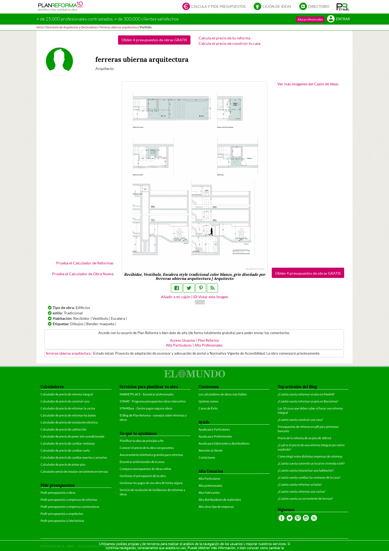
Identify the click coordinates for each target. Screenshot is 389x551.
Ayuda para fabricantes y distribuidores (224, 443)
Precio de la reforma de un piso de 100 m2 (304, 438)
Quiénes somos (209, 401)
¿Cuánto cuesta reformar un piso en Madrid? (306, 394)
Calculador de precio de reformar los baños (68, 415)
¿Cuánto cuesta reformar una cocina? (301, 491)
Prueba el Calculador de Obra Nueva (82, 273)
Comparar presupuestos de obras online (145, 469)
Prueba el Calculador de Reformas (84, 263)
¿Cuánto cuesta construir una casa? (300, 419)
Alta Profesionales (208, 345)
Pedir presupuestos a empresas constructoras (70, 506)
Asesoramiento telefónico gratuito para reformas (151, 454)
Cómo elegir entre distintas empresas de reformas (310, 456)
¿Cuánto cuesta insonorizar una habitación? (306, 470)
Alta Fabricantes (209, 492)
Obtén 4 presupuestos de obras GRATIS (154, 40)
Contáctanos (207, 457)
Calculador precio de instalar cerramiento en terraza (74, 471)
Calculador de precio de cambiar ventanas (68, 443)
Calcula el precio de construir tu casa (229, 43)
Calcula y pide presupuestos (214, 7)
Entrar (338, 19)
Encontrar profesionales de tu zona (142, 461)
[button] (343, 7)
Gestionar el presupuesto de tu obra (143, 476)
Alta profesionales (310, 19)
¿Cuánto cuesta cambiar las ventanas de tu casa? (309, 477)
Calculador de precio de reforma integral (67, 394)
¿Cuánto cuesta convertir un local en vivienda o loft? (311, 463)
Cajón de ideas (272, 7)
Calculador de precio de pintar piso (63, 464)
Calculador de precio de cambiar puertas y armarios (74, 457)
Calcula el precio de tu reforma (224, 38)
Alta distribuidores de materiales (220, 499)
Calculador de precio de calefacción (63, 429)
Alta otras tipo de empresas (216, 506)
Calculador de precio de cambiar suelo (65, 450)
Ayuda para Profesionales (215, 436)
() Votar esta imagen (210, 296)
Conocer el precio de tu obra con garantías (147, 447)
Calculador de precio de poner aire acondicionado (72, 436)
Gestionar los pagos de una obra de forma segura (151, 483)
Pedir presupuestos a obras (58, 492)
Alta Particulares (179, 345)
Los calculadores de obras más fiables (223, 394)
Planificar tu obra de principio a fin (141, 440)
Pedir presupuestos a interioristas (62, 520)
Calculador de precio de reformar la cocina (68, 408)
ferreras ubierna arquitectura (69, 353)
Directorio (314, 7)
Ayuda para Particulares (214, 429)
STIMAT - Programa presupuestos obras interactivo (153, 401)
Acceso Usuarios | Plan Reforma (194, 340)
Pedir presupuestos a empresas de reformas (69, 499)
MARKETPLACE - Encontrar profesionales (147, 394)
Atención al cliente (211, 450)
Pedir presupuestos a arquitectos (62, 513)
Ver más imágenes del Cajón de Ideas (307, 84)
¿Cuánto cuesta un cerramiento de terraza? (305, 498)
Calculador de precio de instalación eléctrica (69, 422)
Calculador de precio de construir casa (65, 401)
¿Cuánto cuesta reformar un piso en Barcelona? (308, 401)
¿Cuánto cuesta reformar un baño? (300, 484)
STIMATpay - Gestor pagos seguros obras (146, 408)
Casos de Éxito (208, 408)
